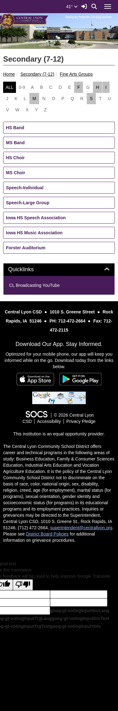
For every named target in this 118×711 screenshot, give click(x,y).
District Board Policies (47, 533)
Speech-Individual (25, 187)
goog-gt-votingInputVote (75, 626)
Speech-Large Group (27, 202)
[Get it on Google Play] (80, 379)
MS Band (15, 142)
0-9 (22, 87)
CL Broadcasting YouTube (34, 285)
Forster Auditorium (25, 247)
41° (72, 6)
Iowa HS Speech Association (36, 217)
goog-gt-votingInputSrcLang (79, 610)
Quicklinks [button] (28, 269)
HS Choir (15, 157)
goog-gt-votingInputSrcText (80, 618)
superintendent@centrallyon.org (81, 527)
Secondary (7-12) (37, 74)
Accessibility (49, 421)
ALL (9, 87)
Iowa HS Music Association (34, 232)
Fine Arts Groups (76, 74)
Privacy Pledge (80, 421)
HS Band (15, 127)
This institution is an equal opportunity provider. (59, 433)
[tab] (59, 269)
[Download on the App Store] (35, 379)
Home (9, 74)
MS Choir (15, 172)
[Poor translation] (23, 584)
